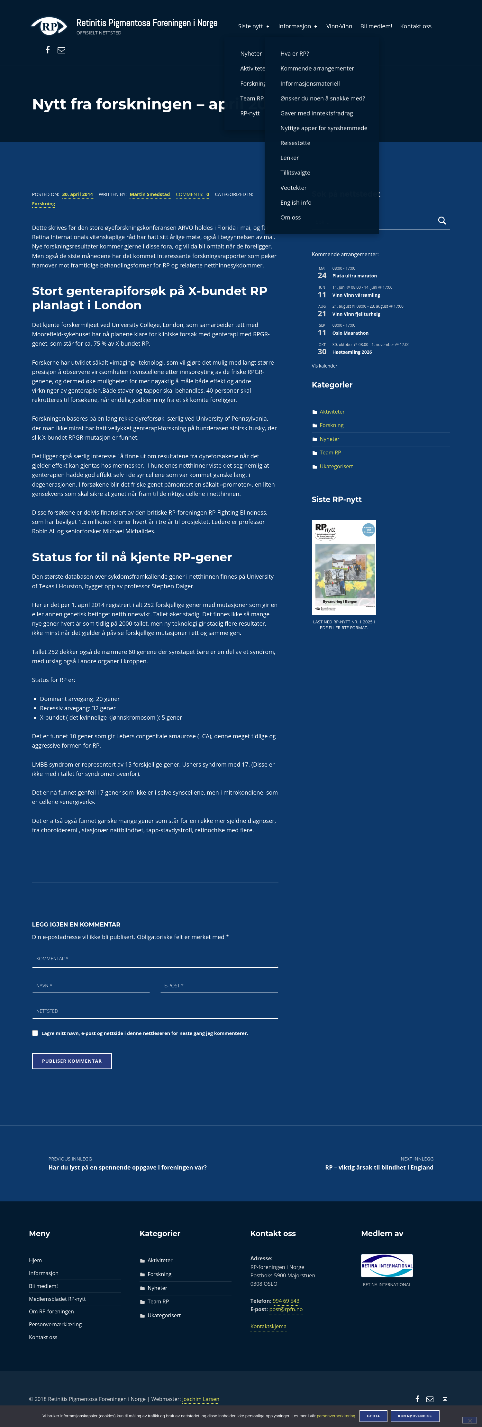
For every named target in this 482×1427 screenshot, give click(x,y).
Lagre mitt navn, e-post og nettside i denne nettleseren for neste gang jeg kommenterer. (144, 1033)
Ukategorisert (336, 466)
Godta (373, 1416)
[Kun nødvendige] (469, 1420)
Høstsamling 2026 (352, 352)
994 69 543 (286, 1300)
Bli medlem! (376, 26)
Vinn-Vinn (339, 26)
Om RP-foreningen (51, 1311)
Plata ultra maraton (354, 276)
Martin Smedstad (150, 194)
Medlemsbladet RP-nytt (57, 1298)
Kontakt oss (416, 26)
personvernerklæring (336, 1415)
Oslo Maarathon (350, 333)
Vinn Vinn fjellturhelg (356, 314)
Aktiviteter (332, 411)
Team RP (330, 452)
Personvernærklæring (55, 1324)
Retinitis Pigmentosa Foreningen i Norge (147, 23)
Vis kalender (324, 366)
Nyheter (330, 439)
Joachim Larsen (201, 1399)
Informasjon (298, 26)
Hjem (35, 1260)
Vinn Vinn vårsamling (356, 295)
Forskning (43, 203)
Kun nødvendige (415, 1416)
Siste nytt (254, 26)
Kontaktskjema (268, 1326)
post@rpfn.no (286, 1309)
